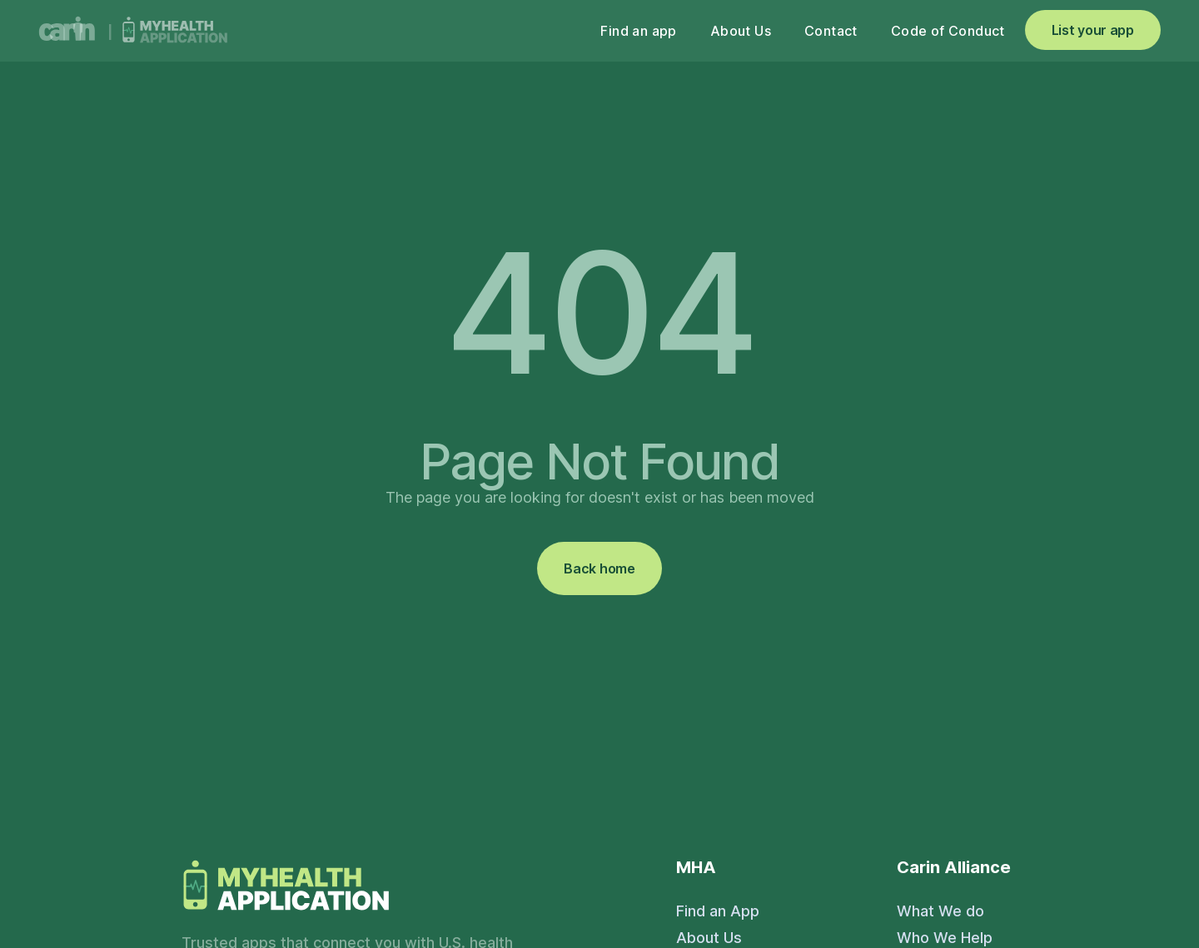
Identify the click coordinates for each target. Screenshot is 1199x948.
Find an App (717, 911)
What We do (940, 911)
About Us (740, 30)
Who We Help (945, 938)
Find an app (638, 30)
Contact (831, 30)
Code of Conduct (948, 30)
